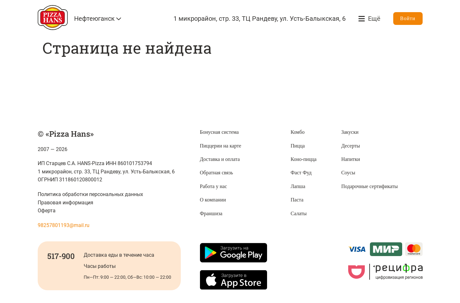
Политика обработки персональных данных (90, 194)
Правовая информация (65, 203)
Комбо (298, 132)
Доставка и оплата (220, 159)
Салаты (299, 213)
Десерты (350, 145)
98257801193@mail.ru (63, 225)
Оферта (47, 211)
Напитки (350, 159)
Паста (297, 199)
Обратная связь (216, 172)
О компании (213, 199)
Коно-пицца (304, 159)
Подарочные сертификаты (369, 186)
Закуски (349, 132)
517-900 (61, 256)
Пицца (298, 145)
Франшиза (211, 213)
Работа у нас (213, 186)
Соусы (348, 172)
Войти (408, 18)
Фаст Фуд (301, 172)
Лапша (298, 186)
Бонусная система (219, 132)
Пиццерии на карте (220, 145)
